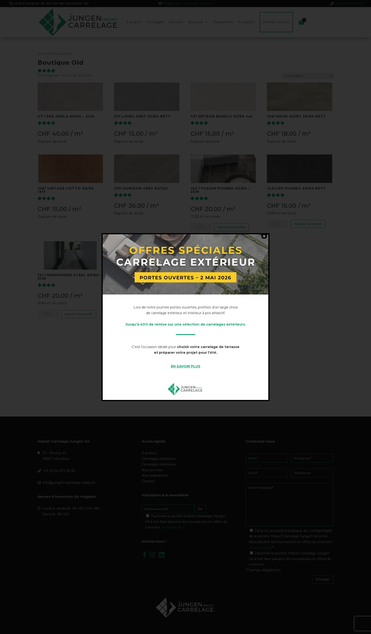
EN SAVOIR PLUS (185, 366)
